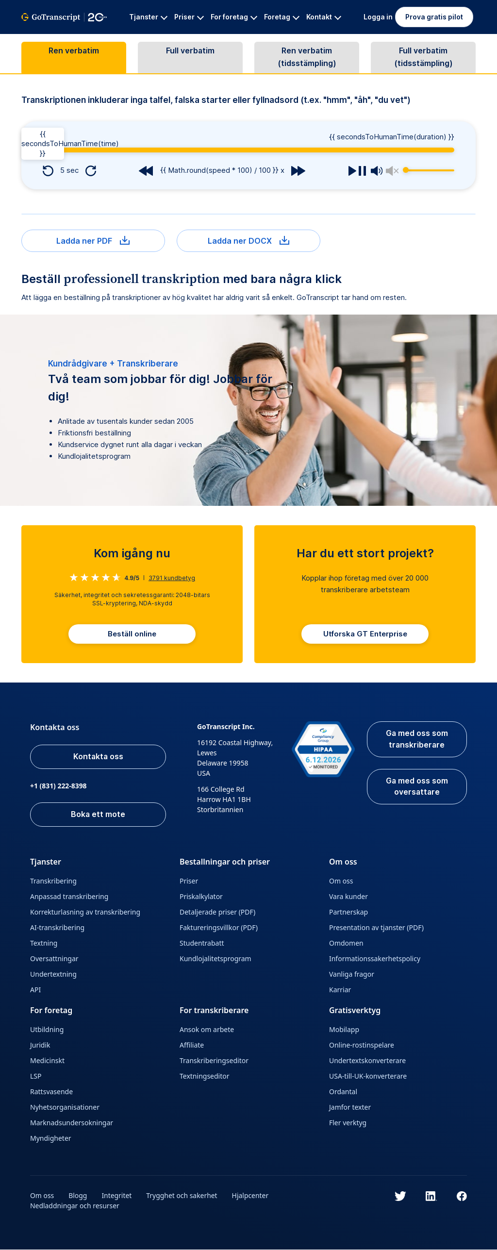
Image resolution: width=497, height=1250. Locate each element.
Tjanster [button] (148, 17)
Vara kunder (348, 896)
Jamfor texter (350, 1107)
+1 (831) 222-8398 (58, 786)
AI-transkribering (57, 928)
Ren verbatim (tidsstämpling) (306, 58)
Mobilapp (344, 1029)
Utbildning (47, 1029)
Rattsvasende (51, 1092)
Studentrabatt (202, 943)
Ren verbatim (74, 51)
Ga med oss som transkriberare (416, 739)
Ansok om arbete (207, 1029)
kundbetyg (172, 578)
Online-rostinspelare (361, 1045)
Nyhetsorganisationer (64, 1107)
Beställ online (132, 634)
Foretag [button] (281, 17)
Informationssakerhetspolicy (374, 959)
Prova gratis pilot (434, 17)
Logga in (378, 17)
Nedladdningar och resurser (75, 1206)
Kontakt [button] (323, 17)
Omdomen (346, 943)
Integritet (117, 1195)
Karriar (340, 990)
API (35, 990)
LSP (36, 1076)
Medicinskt (47, 1061)
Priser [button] (189, 17)
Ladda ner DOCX (248, 241)
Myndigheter (50, 1138)
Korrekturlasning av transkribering (85, 912)
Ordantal (343, 1092)
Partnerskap (348, 912)
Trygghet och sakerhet (182, 1195)
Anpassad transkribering (69, 896)
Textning (43, 943)
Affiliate (192, 1045)
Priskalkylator (201, 896)
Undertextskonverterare (367, 1061)
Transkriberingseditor (214, 1061)
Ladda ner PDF (93, 241)
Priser (189, 881)
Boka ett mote (98, 815)
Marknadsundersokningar (71, 1123)
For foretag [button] (234, 17)
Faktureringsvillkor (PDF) (219, 928)
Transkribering (53, 881)
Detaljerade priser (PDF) (217, 912)
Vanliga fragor (351, 974)
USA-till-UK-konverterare (368, 1076)
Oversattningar (54, 959)
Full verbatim (190, 51)
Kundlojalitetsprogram (215, 959)
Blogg (78, 1195)
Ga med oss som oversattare (416, 787)
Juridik (40, 1045)
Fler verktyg (347, 1123)
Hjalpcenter (251, 1195)
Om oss (341, 881)
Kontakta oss (98, 757)
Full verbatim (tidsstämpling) (423, 58)
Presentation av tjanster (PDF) (376, 928)
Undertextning (53, 974)
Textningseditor (205, 1076)
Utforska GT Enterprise (365, 634)
